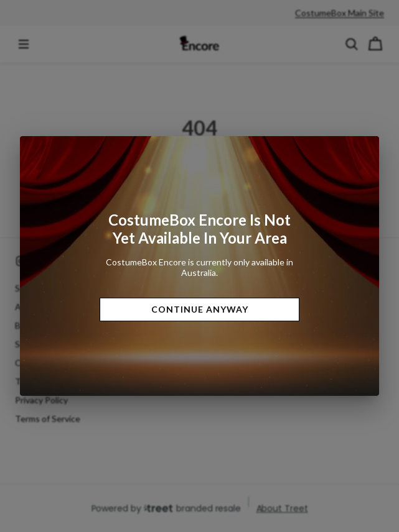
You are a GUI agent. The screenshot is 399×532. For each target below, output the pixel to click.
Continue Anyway (199, 309)
